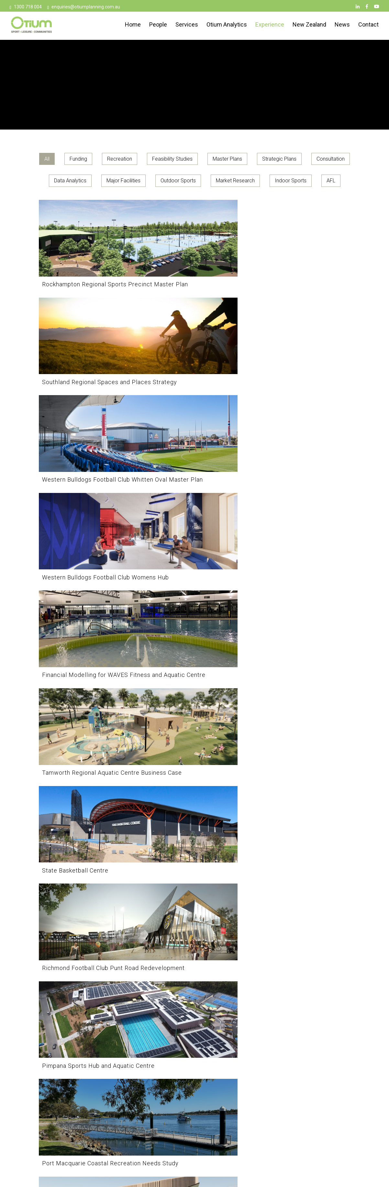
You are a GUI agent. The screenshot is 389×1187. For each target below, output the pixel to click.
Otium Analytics (226, 25)
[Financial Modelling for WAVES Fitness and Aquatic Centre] (194, 343)
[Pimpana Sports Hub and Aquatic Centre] (300, 448)
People (158, 25)
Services (186, 25)
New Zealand (309, 25)
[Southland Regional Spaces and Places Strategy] (194, 239)
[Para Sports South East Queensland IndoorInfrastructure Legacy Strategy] (88, 657)
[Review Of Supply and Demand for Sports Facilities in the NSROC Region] (194, 657)
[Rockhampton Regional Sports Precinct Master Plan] (88, 239)
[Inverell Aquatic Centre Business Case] (300, 769)
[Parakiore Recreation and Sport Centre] (300, 553)
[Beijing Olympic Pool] (88, 1090)
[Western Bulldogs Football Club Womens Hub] (88, 343)
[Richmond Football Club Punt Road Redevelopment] (194, 448)
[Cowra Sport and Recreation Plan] (88, 985)
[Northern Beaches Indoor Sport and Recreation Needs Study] (300, 657)
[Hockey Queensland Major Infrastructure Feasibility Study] (194, 880)
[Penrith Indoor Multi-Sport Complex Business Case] (194, 553)
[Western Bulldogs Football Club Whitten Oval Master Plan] (300, 239)
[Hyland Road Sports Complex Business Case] (88, 880)
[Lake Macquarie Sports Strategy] (194, 769)
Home (133, 25)
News (342, 25)
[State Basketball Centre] (88, 448)
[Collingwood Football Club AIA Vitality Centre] (194, 985)
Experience (269, 25)
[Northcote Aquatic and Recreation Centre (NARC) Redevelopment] (88, 769)
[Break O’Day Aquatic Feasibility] (300, 985)
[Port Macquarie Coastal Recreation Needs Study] (88, 553)
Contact (368, 25)
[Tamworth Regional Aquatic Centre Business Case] (300, 343)
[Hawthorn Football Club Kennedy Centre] (300, 880)
